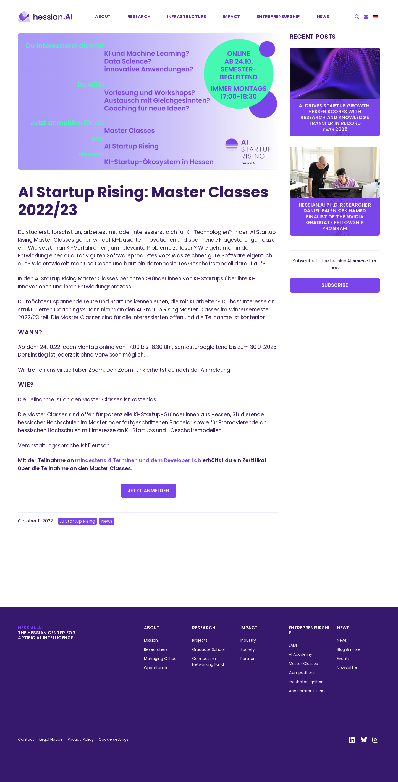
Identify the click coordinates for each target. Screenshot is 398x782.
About (103, 16)
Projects (200, 640)
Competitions (302, 672)
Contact (26, 739)
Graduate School (208, 649)
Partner (247, 658)
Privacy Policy (81, 739)
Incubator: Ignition (306, 682)
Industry (248, 640)
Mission (151, 640)
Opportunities (157, 667)
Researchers (156, 649)
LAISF (293, 645)
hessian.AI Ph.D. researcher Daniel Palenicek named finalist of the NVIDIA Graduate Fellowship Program (335, 217)
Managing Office (160, 658)
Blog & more (349, 649)
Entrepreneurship (309, 630)
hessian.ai (30, 628)
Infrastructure (186, 16)
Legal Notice (51, 739)
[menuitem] (375, 16)
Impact (231, 16)
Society (247, 649)
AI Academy (300, 654)
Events (343, 658)
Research (139, 16)
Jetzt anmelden (148, 490)
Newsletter (347, 667)
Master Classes (303, 663)
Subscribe (334, 285)
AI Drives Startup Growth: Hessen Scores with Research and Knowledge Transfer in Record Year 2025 (335, 117)
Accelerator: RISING (307, 691)
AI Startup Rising (77, 521)
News (323, 16)
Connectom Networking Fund (208, 661)
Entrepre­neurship (278, 16)
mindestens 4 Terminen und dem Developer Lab (138, 460)
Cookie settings (114, 739)
